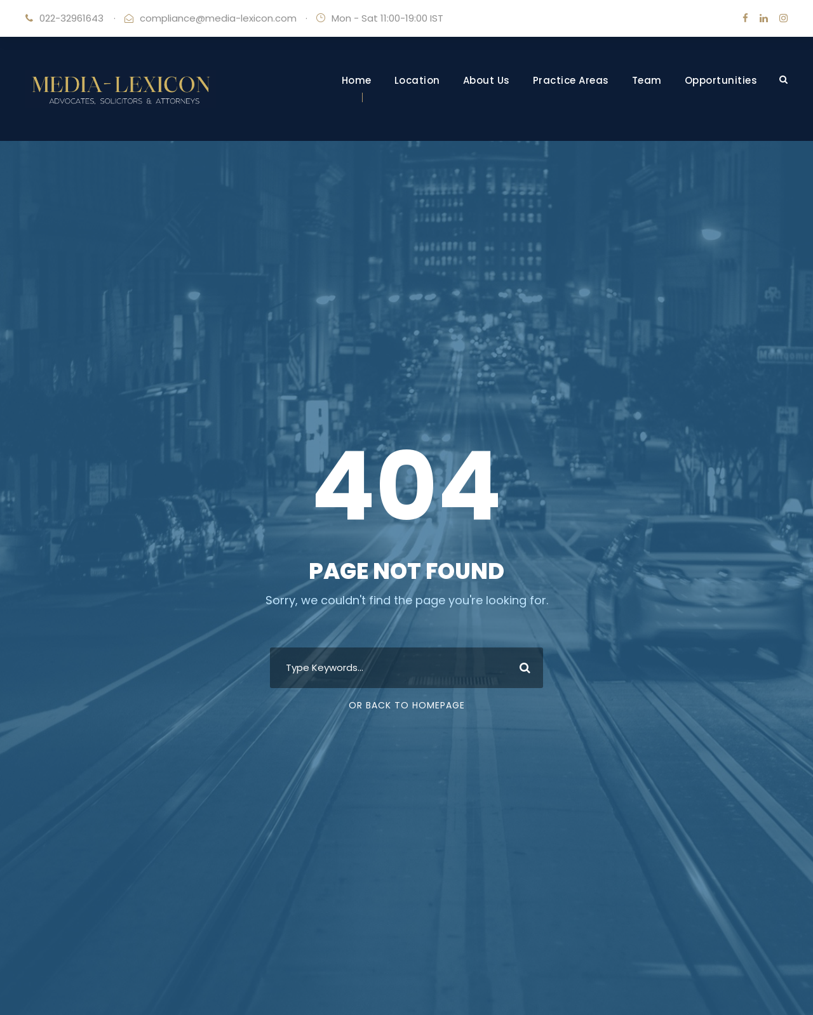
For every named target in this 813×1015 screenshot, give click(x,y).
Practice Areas (571, 80)
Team (647, 80)
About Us (486, 80)
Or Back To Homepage (407, 705)
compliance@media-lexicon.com (218, 18)
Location (417, 80)
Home (357, 80)
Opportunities (721, 80)
